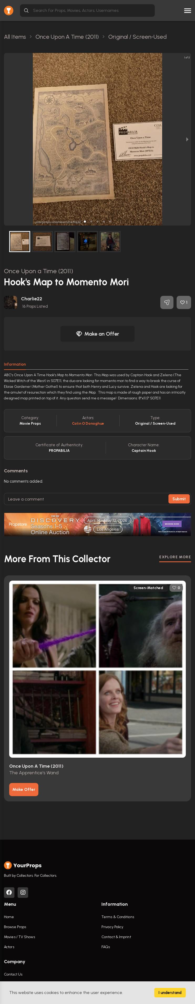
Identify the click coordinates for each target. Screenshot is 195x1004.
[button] (85, 222)
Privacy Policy (112, 927)
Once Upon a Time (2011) (38, 271)
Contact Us (13, 974)
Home (9, 917)
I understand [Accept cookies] (170, 992)
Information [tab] (15, 364)
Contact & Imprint (116, 937)
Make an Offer (97, 334)
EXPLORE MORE (175, 557)
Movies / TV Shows (19, 937)
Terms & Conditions (117, 917)
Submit (179, 499)
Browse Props (15, 927)
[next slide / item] (187, 139)
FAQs (105, 947)
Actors (9, 947)
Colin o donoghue (88, 423)
